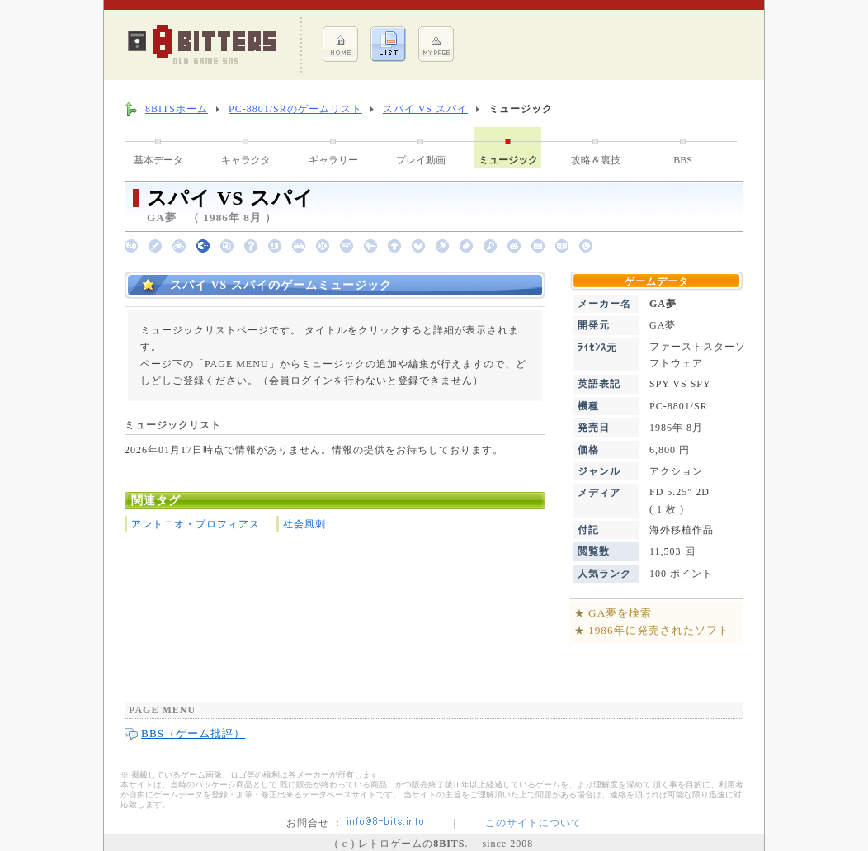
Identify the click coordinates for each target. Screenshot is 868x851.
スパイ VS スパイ (425, 109)
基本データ (158, 160)
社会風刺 (304, 524)
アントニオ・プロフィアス (195, 524)
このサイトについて (533, 823)
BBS (682, 160)
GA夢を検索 (620, 613)
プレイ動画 (421, 160)
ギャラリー (333, 160)
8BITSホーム (176, 109)
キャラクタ (246, 160)
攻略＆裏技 (595, 160)
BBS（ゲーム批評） (193, 733)
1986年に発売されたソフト (658, 630)
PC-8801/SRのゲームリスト (295, 109)
